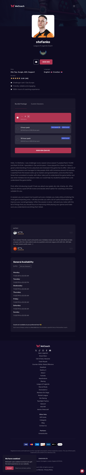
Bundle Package (21, 104)
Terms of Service (38, 470)
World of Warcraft (43, 409)
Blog (43, 423)
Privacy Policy (48, 470)
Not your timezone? (25, 266)
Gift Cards (43, 417)
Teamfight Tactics (43, 401)
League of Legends (43, 384)
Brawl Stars (43, 356)
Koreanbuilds (43, 433)
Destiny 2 (43, 370)
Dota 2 (43, 373)
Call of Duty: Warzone (43, 359)
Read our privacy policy (23, 468)
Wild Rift (43, 407)
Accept (9, 468)
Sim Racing (43, 398)
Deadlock (43, 367)
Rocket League (43, 395)
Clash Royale (43, 361)
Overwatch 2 (43, 390)
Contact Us (43, 426)
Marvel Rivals (43, 387)
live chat (33, 327)
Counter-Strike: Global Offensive (43, 364)
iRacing (43, 381)
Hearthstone (43, 378)
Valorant (43, 404)
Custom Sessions (37, 104)
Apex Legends (43, 353)
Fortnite (43, 375)
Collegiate (43, 420)
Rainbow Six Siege (43, 392)
